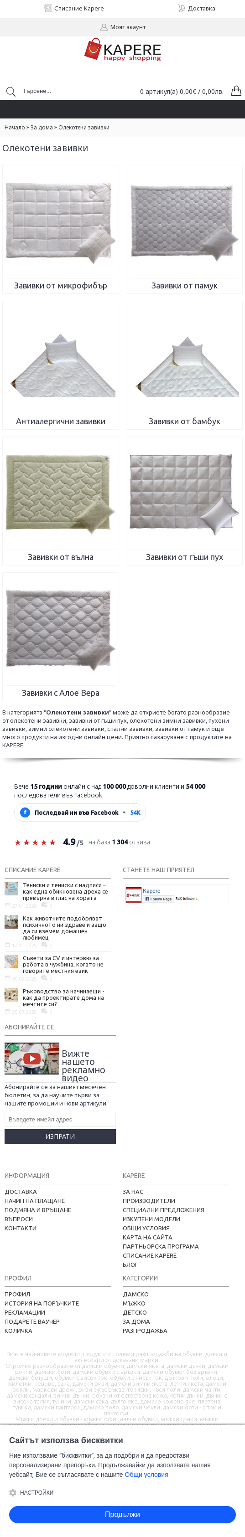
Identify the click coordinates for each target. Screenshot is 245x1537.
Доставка (21, 1191)
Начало (15, 127)
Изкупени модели (151, 1219)
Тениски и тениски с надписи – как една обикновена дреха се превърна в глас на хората (65, 891)
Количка (18, 1330)
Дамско (136, 1294)
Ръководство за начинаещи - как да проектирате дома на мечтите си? (63, 997)
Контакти (20, 1228)
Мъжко (134, 1303)
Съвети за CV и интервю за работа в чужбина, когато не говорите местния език (63, 964)
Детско (135, 1312)
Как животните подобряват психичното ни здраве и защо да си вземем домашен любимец (64, 928)
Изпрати (60, 1136)
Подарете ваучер (32, 1321)
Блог (130, 1264)
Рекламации (25, 1312)
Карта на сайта (147, 1237)
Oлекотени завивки (83, 127)
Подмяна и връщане (38, 1210)
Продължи (122, 1514)
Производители (149, 1201)
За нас (133, 1191)
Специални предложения (163, 1210)
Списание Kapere (150, 1255)
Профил (17, 1294)
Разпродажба (145, 1330)
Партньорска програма (161, 1246)
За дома (42, 127)
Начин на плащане (35, 1201)
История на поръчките (42, 1303)
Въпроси (19, 1219)
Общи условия (146, 1228)
